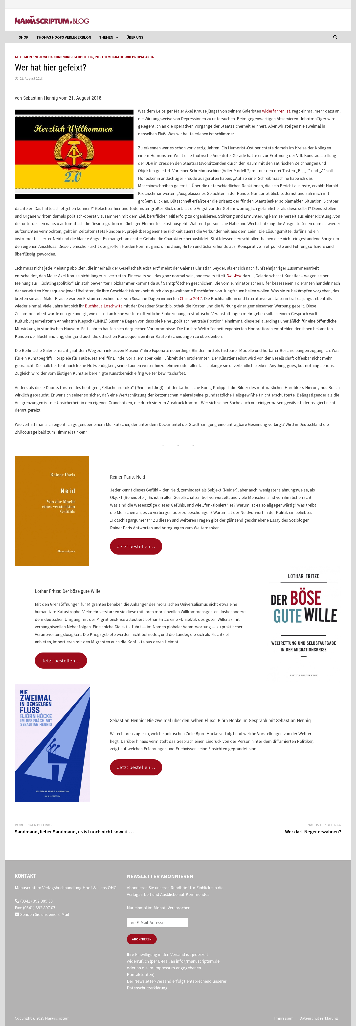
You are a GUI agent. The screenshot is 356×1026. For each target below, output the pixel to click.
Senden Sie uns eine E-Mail (42, 914)
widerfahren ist (275, 111)
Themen (106, 37)
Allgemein (23, 57)
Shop (23, 37)
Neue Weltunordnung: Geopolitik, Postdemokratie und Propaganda (94, 57)
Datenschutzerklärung (147, 988)
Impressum (283, 1018)
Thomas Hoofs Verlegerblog (63, 37)
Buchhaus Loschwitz (103, 306)
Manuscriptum (57, 1018)
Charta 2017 (191, 298)
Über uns (135, 37)
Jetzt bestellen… (136, 546)
